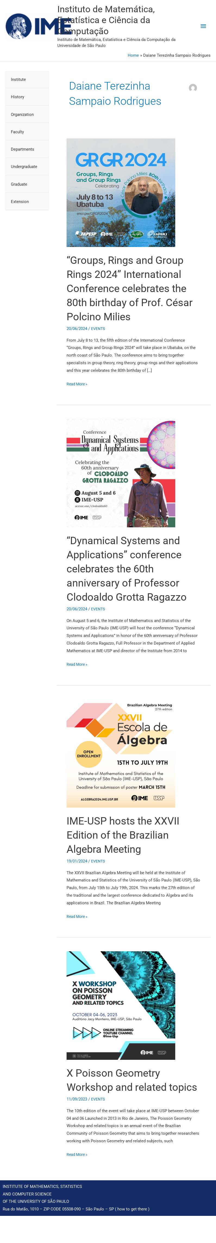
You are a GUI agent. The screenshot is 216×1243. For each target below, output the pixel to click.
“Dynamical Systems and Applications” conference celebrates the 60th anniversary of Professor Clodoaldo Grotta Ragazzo (130, 582)
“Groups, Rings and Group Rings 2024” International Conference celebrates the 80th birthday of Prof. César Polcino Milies (134, 301)
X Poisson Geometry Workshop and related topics (120, 1100)
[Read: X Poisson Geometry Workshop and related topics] (121, 1018)
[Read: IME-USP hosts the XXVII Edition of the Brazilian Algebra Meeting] (121, 766)
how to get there (132, 1236)
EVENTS (99, 342)
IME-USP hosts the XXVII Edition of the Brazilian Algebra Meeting (126, 848)
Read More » (78, 397)
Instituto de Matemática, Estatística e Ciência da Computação (140, 26)
